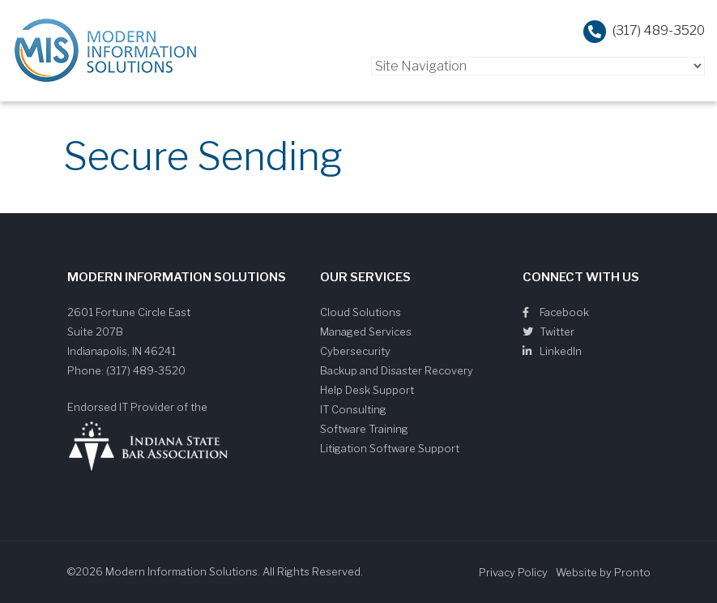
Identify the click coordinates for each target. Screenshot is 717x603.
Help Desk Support (367, 389)
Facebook (556, 312)
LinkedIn (552, 350)
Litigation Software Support (389, 448)
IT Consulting (353, 409)
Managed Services (366, 331)
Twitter (548, 331)
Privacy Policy (513, 572)
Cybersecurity (355, 350)
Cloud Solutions (360, 312)
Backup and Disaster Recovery (396, 370)
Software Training (364, 428)
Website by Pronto (603, 572)
